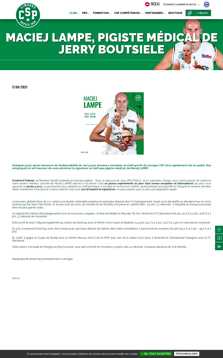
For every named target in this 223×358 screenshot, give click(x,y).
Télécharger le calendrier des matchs (179, 4)
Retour (16, 278)
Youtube (219, 238)
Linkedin (219, 246)
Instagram (219, 230)
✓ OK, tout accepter (156, 353)
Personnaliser (187, 353)
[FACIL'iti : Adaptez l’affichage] (152, 4)
